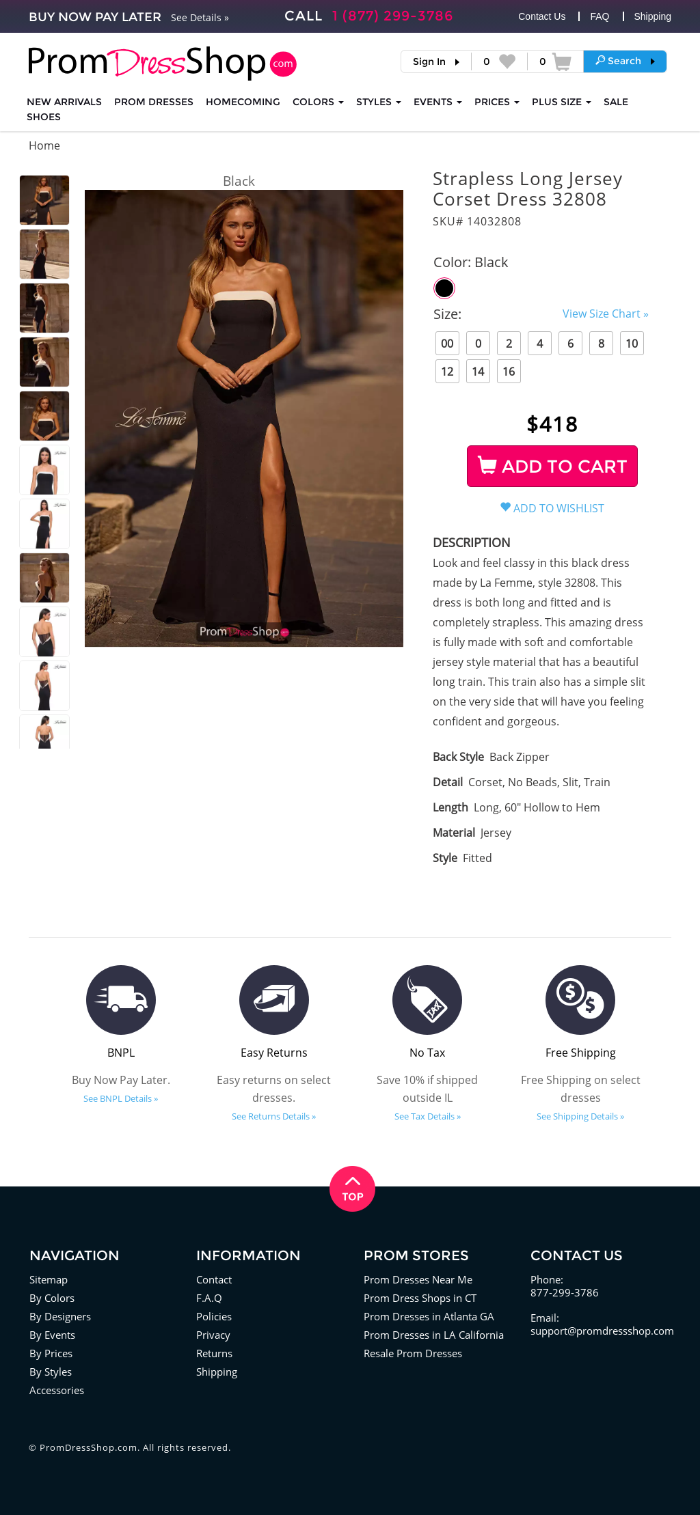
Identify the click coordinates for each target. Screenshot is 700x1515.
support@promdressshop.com (602, 1330)
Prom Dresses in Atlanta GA (429, 1316)
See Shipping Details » (580, 1116)
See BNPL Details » (120, 1098)
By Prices (50, 1353)
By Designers (60, 1316)
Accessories (56, 1390)
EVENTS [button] (438, 102)
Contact (214, 1279)
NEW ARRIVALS (64, 102)
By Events (52, 1335)
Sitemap (48, 1279)
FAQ (599, 16)
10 (631, 343)
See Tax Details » (427, 1116)
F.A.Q (209, 1298)
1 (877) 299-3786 (392, 16)
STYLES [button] (378, 102)
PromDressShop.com (88, 1447)
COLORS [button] (318, 102)
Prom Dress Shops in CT (420, 1298)
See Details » (200, 17)
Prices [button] (497, 102)
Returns (214, 1353)
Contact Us (541, 16)
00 (447, 343)
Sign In (429, 61)
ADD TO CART (553, 466)
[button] (625, 61)
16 (508, 371)
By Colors (52, 1298)
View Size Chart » (606, 313)
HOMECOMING (243, 102)
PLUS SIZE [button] (561, 102)
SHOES (44, 117)
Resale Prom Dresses (413, 1353)
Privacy (213, 1335)
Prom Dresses (153, 102)
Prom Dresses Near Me (418, 1279)
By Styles (50, 1371)
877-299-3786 (564, 1292)
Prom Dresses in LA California (434, 1335)
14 (478, 371)
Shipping (653, 16)
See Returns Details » (274, 1116)
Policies (214, 1316)
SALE (616, 102)
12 (447, 371)
